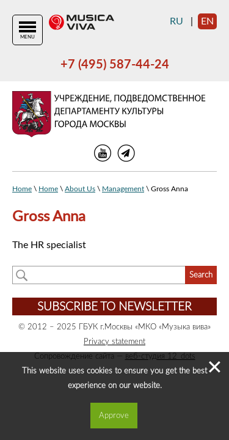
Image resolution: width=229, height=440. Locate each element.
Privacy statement (114, 341)
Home (22, 189)
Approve (114, 415)
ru (176, 21)
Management (123, 189)
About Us (80, 189)
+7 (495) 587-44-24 (114, 65)
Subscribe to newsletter (114, 307)
